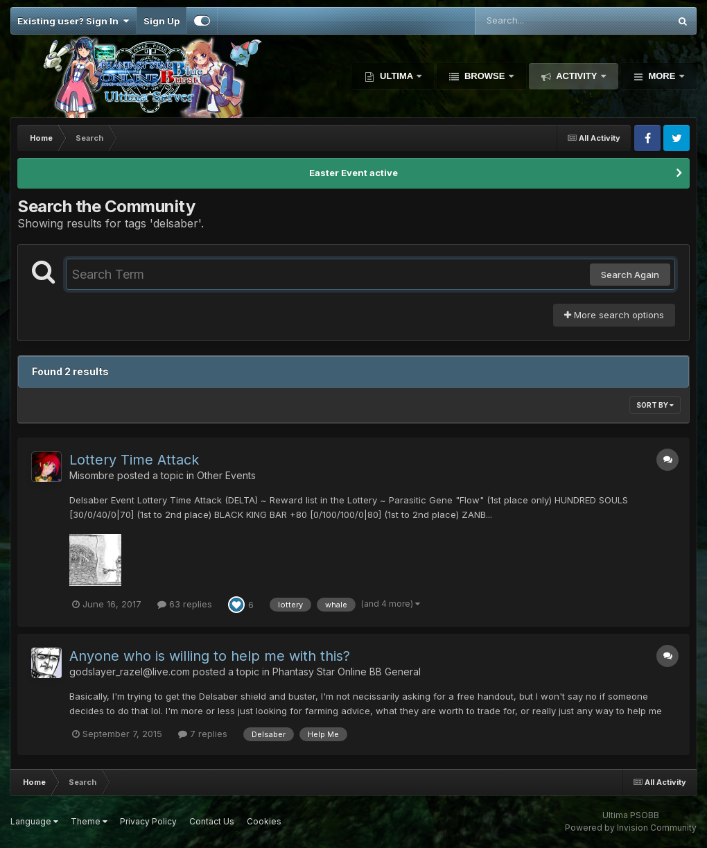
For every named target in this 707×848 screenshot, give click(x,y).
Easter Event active (353, 172)
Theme (89, 821)
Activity (577, 76)
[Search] (534, 21)
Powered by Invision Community (631, 827)
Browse (484, 76)
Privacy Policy (148, 821)
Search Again (630, 274)
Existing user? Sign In (73, 21)
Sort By (655, 405)
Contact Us (211, 821)
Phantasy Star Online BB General (346, 671)
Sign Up (161, 20)
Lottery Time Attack (134, 459)
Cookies (264, 821)
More (662, 76)
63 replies (184, 603)
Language (34, 821)
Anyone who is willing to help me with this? (209, 656)
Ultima (396, 76)
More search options (614, 314)
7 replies (202, 733)
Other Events (226, 475)
